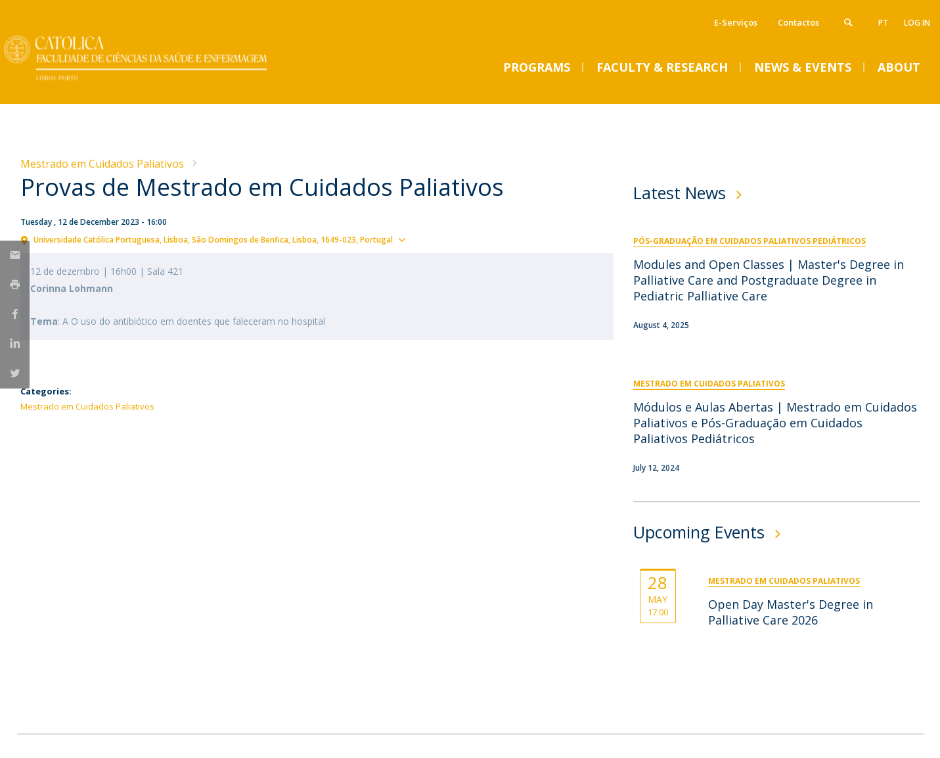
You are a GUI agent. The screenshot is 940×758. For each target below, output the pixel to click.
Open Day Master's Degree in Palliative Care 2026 (790, 612)
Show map (434, 238)
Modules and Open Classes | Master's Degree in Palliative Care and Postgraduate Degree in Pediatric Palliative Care (768, 280)
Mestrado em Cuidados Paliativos (102, 163)
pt (883, 22)
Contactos (798, 22)
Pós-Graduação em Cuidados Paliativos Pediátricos (749, 241)
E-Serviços (735, 22)
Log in (917, 22)
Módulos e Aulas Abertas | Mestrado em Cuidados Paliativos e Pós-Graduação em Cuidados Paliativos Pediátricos (775, 422)
